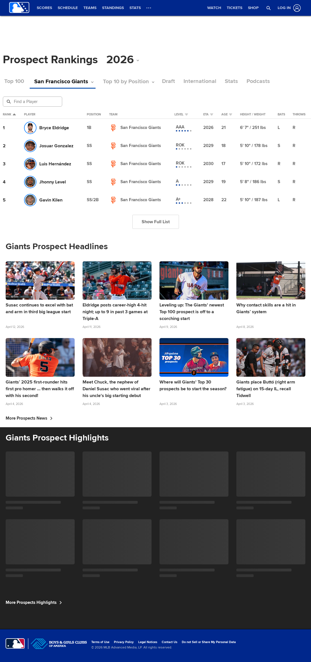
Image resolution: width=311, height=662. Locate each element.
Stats (217, 81)
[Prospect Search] (33, 101)
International (186, 81)
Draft (154, 81)
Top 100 (14, 81)
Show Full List (156, 222)
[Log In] (288, 8)
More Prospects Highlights (34, 602)
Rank (9, 114)
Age (226, 114)
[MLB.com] (15, 643)
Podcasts (244, 81)
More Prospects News (29, 418)
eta (208, 114)
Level (181, 114)
